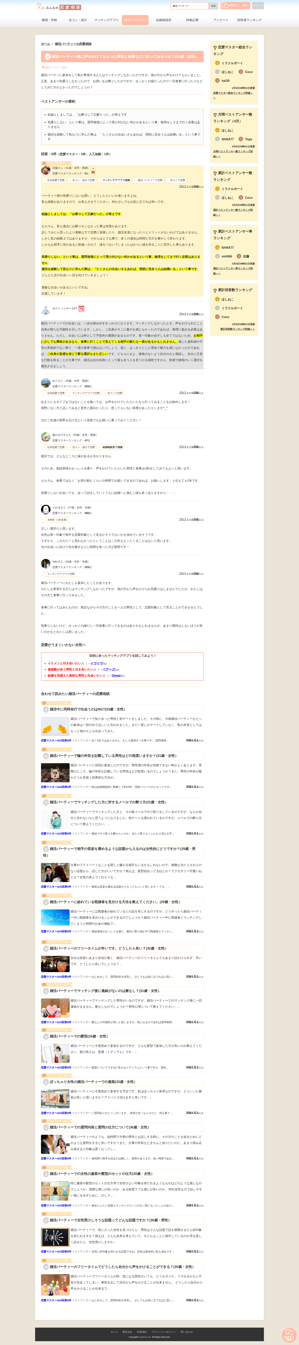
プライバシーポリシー (163, 1331)
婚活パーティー (135, 20)
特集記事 (192, 20)
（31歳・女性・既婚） (71, 167)
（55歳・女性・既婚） (75, 434)
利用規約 (142, 1331)
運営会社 (127, 1331)
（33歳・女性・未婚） (71, 561)
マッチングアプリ (106, 20)
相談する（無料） (235, 5)
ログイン (258, 5)
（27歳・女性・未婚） (72, 507)
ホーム (114, 1331)
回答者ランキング (249, 20)
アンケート (221, 20)
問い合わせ (187, 1331)
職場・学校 (49, 20)
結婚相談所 (163, 20)
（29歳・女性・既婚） (71, 380)
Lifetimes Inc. (145, 1337)
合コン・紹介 (78, 20)
